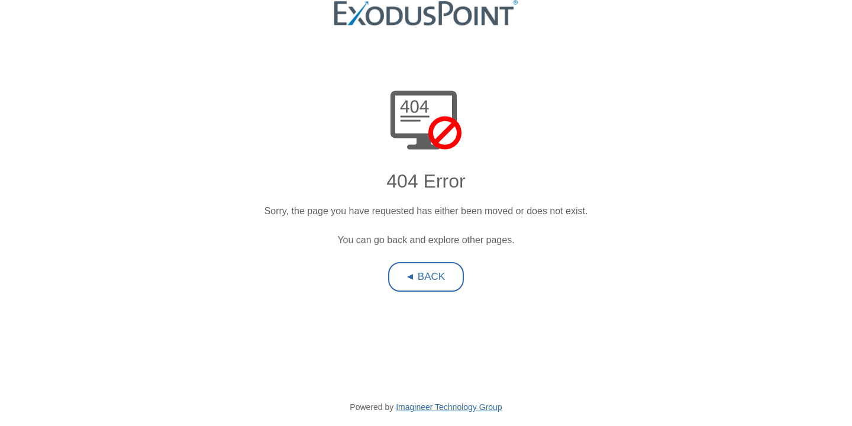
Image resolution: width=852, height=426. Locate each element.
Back (431, 276)
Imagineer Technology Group (449, 407)
